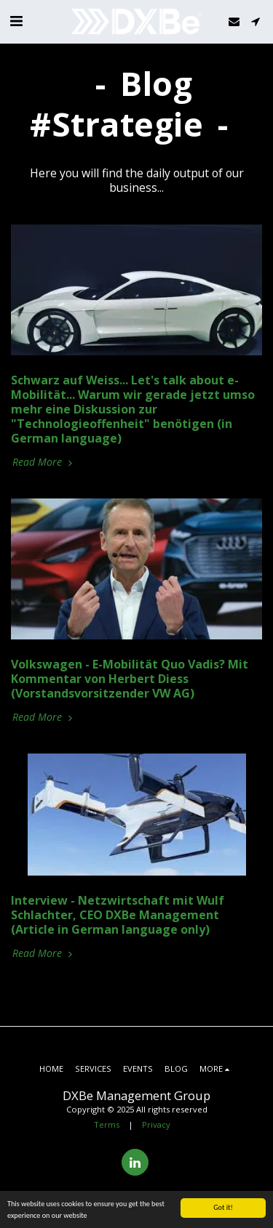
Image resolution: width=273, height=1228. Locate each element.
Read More (43, 462)
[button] (16, 21)
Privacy (156, 1124)
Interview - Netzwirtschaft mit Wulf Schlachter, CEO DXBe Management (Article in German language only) (117, 914)
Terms (106, 1124)
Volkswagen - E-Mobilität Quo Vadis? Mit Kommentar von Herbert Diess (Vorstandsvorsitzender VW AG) (129, 678)
